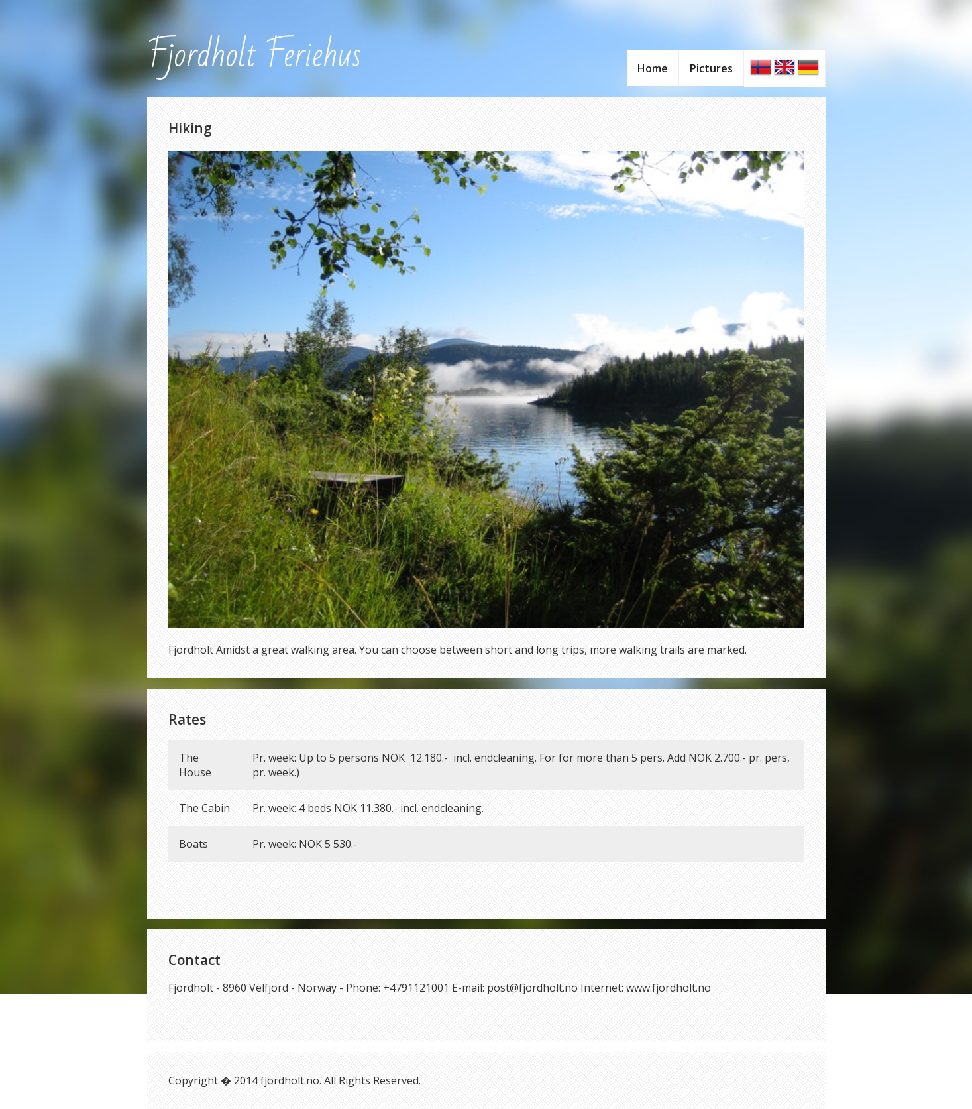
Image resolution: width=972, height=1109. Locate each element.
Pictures (711, 68)
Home (652, 68)
